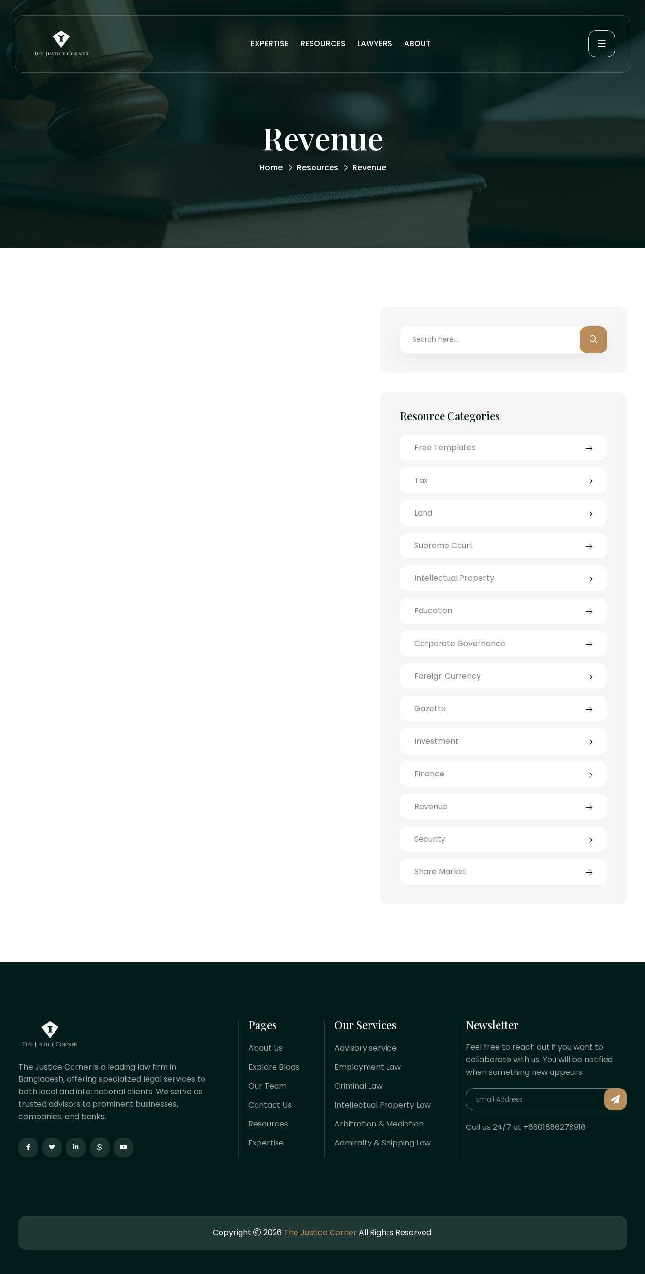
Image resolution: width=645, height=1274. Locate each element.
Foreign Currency (447, 676)
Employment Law (367, 1067)
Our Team (267, 1086)
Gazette (430, 708)
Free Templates (445, 447)
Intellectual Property (454, 578)
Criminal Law (358, 1086)
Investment (436, 741)
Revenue (430, 806)
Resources (323, 43)
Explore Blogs (273, 1067)
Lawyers (374, 43)
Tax (421, 480)
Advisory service (365, 1048)
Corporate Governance (459, 643)
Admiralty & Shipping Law (382, 1143)
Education (433, 610)
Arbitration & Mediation (379, 1124)
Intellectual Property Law (382, 1105)
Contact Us (270, 1105)
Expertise (270, 43)
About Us (265, 1048)
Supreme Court (443, 545)
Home (271, 167)
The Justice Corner (320, 1232)
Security (429, 839)
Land (423, 512)
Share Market (440, 871)
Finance (429, 773)
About (417, 43)
